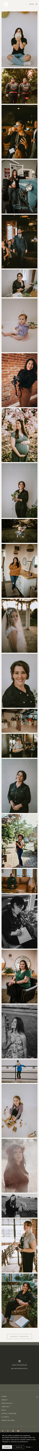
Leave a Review (9, 1413)
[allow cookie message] (7, 1447)
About (4, 1400)
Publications (8, 1420)
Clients (5, 1417)
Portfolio (7, 1403)
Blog (4, 1410)
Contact (6, 1406)
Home (4, 1396)
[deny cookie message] (19, 1447)
